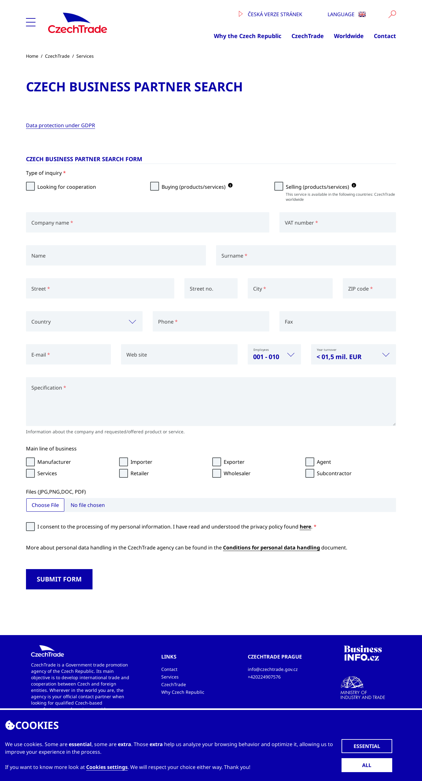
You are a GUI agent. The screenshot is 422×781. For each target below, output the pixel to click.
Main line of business (51, 448)
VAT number (301, 222)
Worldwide (349, 36)
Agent (324, 461)
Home (32, 56)
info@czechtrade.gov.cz (273, 669)
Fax (289, 321)
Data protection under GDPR (60, 125)
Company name (52, 222)
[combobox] (84, 321)
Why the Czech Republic (247, 36)
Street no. (201, 288)
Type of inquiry (46, 172)
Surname (234, 255)
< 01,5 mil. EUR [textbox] (338, 356)
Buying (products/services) (197, 186)
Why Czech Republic (182, 692)
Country (41, 321)
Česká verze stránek (270, 14)
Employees (261, 350)
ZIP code (360, 288)
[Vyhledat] (392, 14)
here (305, 526)
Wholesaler (237, 473)
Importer (141, 461)
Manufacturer (54, 461)
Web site (136, 354)
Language (347, 14)
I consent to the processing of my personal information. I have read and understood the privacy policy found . (176, 526)
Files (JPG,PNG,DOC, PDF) (56, 491)
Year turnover (326, 350)
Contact (385, 36)
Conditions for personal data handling (271, 547)
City (259, 288)
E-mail (40, 354)
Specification (48, 387)
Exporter (234, 461)
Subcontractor (334, 473)
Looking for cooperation (66, 186)
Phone (168, 321)
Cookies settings (107, 767)
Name (38, 255)
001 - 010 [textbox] (266, 356)
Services (85, 56)
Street (40, 288)
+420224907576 (264, 677)
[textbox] (84, 321)
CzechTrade (307, 36)
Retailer (140, 473)
